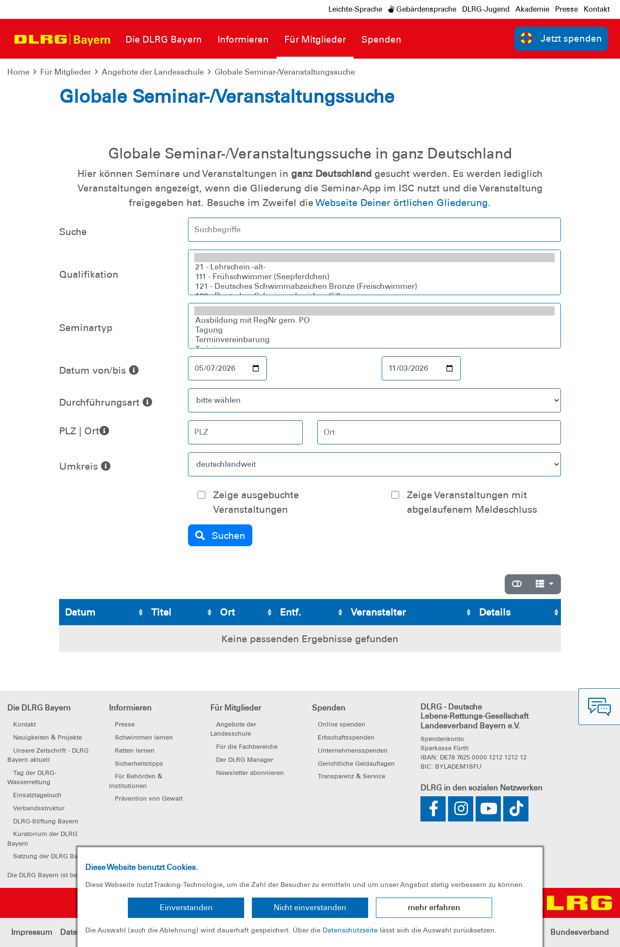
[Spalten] (544, 584)
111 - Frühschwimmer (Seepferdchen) (374, 277)
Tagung (374, 330)
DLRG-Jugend (486, 9)
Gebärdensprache (422, 9)
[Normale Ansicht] (517, 584)
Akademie (532, 9)
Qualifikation (88, 274)
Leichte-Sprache (355, 9)
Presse (566, 9)
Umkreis (84, 466)
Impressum (31, 932)
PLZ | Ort (79, 431)
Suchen (220, 535)
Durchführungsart (105, 402)
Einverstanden (186, 907)
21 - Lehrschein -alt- (374, 267)
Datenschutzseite (350, 930)
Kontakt (597, 9)
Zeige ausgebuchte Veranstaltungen (256, 502)
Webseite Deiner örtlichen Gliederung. (403, 202)
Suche (73, 231)
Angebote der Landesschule (153, 72)
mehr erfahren (434, 907)
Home (18, 72)
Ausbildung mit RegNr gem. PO (374, 320)
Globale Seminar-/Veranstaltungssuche (285, 72)
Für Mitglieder (65, 72)
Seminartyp (85, 327)
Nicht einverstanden (310, 907)
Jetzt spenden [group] (561, 38)
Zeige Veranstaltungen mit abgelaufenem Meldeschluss (472, 502)
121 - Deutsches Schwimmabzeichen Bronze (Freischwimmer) (374, 286)
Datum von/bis (99, 370)
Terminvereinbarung (374, 340)
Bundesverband (579, 932)
